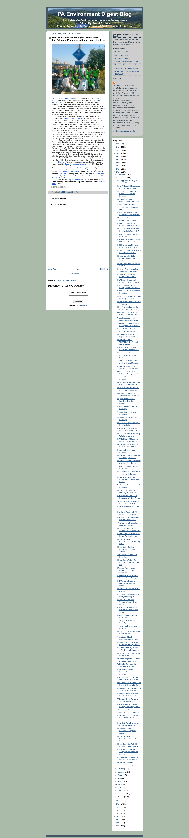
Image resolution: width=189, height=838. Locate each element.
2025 (118, 147)
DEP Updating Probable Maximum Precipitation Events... (126, 583)
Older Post (104, 269)
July (119, 778)
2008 (118, 826)
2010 (118, 820)
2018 (118, 169)
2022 (118, 156)
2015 (118, 804)
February (121, 794)
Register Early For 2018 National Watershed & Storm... (126, 258)
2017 (118, 172)
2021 (118, 159)
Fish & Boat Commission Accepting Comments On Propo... (127, 752)
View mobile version (77, 273)
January (121, 797)
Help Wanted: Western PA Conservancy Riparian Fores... (127, 731)
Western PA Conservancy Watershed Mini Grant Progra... (126, 194)
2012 (118, 813)
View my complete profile (125, 131)
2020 (118, 163)
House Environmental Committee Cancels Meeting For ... (128, 541)
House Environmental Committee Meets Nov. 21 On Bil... (129, 738)
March (120, 791)
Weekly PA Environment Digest (126, 68)
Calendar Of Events (122, 58)
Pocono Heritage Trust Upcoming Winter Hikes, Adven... (127, 602)
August (121, 775)
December (122, 175)
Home (78, 269)
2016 (118, 801)
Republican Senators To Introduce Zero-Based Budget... (126, 401)
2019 (118, 166)
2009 (118, 823)
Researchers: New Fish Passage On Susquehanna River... (128, 479)
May (119, 784)
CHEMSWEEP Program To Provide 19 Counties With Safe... (127, 610)
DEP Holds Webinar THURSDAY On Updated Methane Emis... (127, 342)
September (122, 772)
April (120, 788)
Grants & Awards (121, 55)
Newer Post (52, 269)
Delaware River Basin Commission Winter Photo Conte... (128, 355)
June (120, 781)
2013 (118, 810)
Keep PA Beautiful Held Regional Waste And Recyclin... (126, 672)
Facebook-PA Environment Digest (127, 65)
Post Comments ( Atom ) (67, 280)
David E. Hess (121, 83)
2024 (118, 150)
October (121, 769)
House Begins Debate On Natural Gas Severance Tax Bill (128, 562)
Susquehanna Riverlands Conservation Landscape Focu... (127, 207)
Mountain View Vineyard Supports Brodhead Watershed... (126, 570)
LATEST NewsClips (122, 52)
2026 (118, 144)
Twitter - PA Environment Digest (127, 62)
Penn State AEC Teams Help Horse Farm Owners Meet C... (128, 717)
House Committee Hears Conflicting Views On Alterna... (126, 549)
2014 (118, 807)
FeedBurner (83, 305)
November (122, 178)
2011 (118, 816)
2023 (118, 153)
